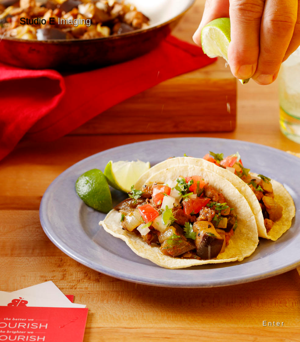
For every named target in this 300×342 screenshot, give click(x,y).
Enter (273, 323)
